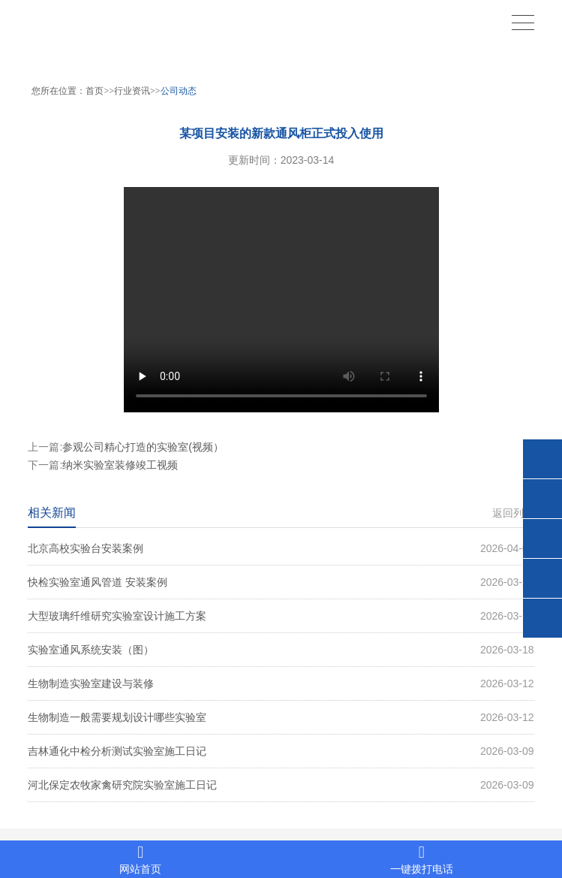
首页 (95, 91)
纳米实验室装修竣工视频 (120, 465)
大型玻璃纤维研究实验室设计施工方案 (280, 616)
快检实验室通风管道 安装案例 (280, 582)
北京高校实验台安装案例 (280, 548)
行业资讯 (132, 91)
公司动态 (179, 91)
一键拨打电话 (422, 859)
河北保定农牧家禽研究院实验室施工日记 (280, 785)
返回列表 (513, 513)
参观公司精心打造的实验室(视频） (143, 447)
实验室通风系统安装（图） (280, 650)
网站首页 (140, 859)
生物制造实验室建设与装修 (280, 683)
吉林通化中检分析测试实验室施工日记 (280, 751)
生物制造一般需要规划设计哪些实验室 (280, 717)
